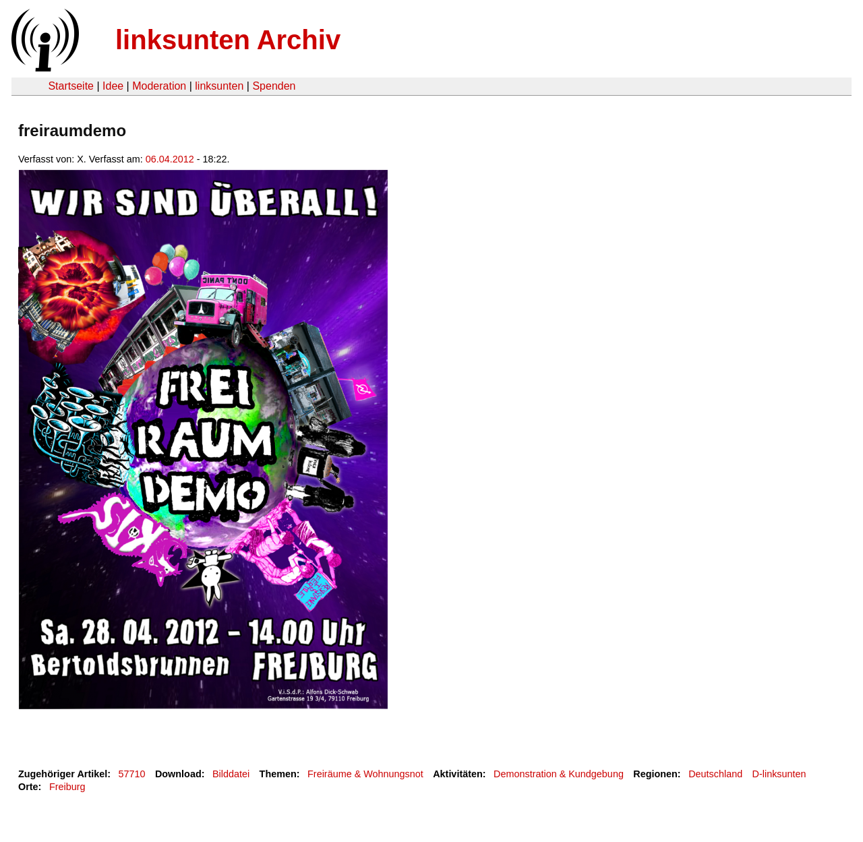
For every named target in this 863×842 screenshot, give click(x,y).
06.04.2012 (170, 159)
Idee (112, 86)
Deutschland (715, 774)
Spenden (273, 86)
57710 (132, 774)
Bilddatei (230, 774)
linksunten (219, 86)
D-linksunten (779, 774)
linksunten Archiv (227, 40)
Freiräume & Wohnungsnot (365, 774)
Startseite (71, 86)
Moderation (159, 86)
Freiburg (67, 786)
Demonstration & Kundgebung (559, 774)
